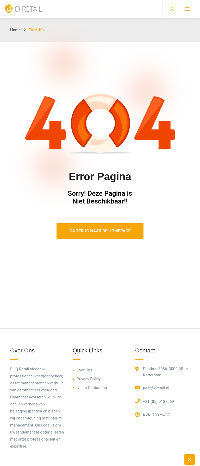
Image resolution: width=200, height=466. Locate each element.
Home (15, 30)
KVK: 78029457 (156, 415)
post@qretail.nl (156, 388)
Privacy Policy (89, 379)
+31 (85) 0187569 (158, 401)
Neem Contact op (92, 387)
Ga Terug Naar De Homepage (100, 230)
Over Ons (84, 370)
